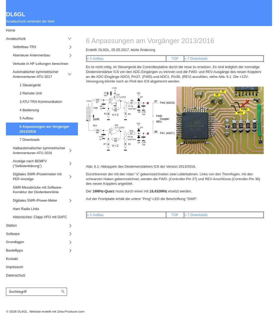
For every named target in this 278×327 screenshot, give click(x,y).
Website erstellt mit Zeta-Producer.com (56, 311)
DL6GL (15, 14)
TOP (174, 58)
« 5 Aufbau (95, 58)
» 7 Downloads (196, 58)
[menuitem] (38, 30)
